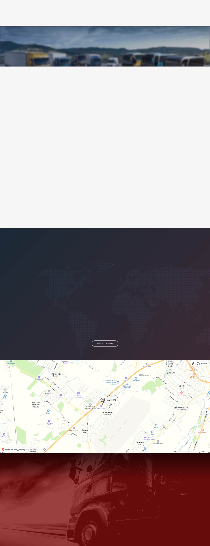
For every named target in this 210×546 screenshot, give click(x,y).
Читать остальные (105, 338)
